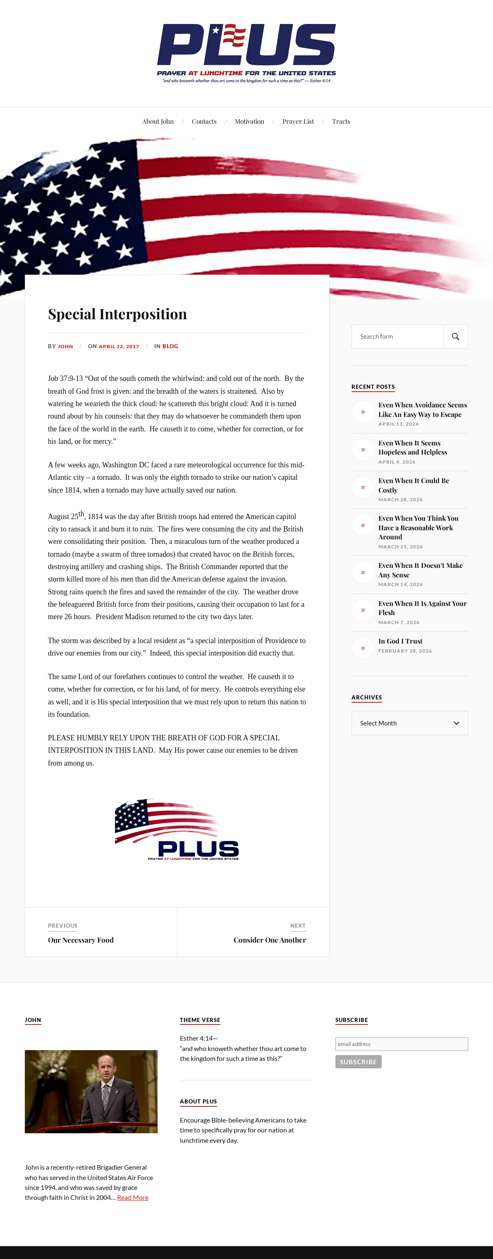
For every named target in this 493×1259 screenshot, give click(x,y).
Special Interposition (136, 311)
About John (158, 121)
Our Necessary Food (81, 939)
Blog (176, 346)
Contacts (204, 121)
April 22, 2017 (122, 346)
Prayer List (298, 121)
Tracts (341, 121)
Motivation (249, 121)
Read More (132, 1197)
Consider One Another (270, 939)
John (66, 346)
